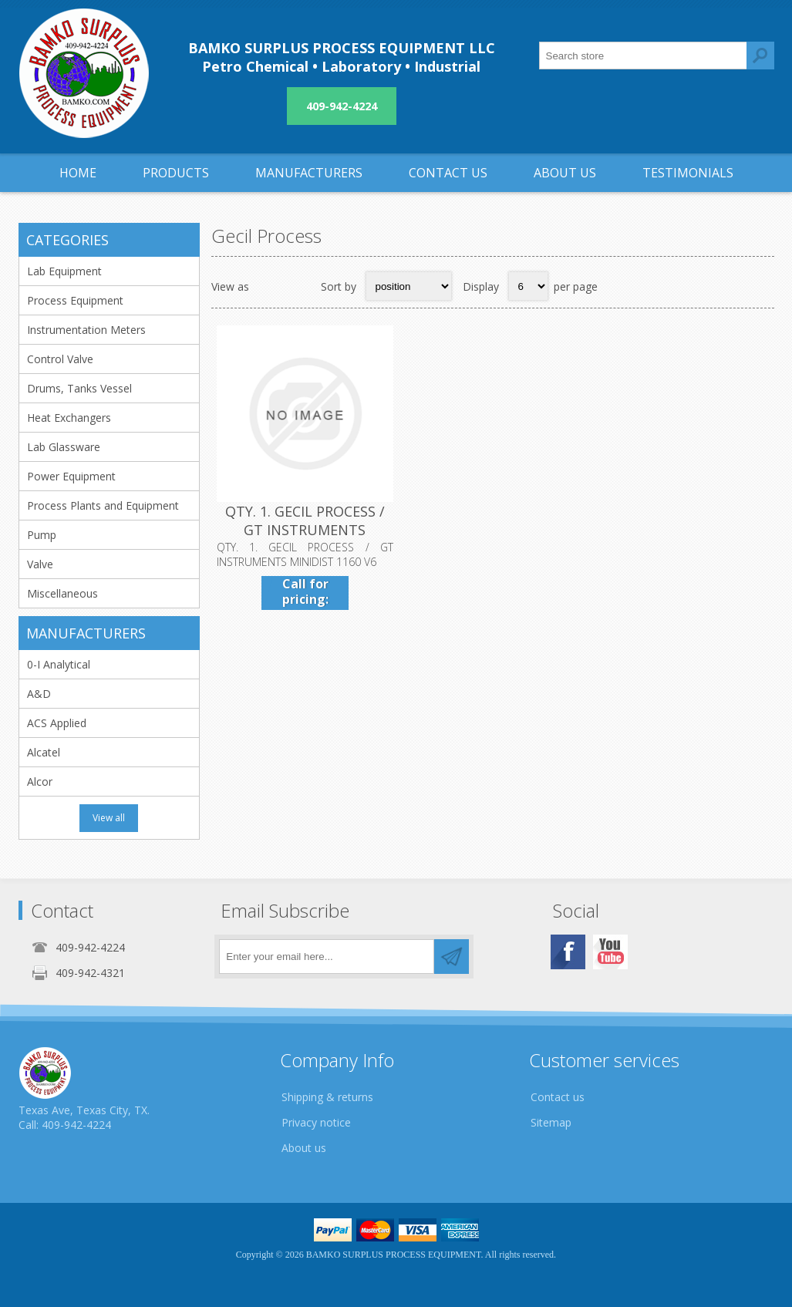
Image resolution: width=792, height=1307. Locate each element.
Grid (269, 286)
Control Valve (60, 359)
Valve (40, 564)
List (299, 286)
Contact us (558, 1097)
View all (109, 817)
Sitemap (551, 1122)
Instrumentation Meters (86, 329)
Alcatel (43, 752)
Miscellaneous (62, 593)
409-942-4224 (341, 106)
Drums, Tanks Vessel (79, 388)
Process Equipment (75, 300)
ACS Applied (56, 723)
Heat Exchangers (69, 417)
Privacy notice (316, 1122)
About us (303, 1147)
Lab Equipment (64, 271)
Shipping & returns (327, 1097)
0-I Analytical (58, 664)
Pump (41, 534)
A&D (39, 693)
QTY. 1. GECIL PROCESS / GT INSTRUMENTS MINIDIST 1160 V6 (305, 529)
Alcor (39, 781)
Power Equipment (71, 476)
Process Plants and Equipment (103, 505)
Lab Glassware (63, 447)
